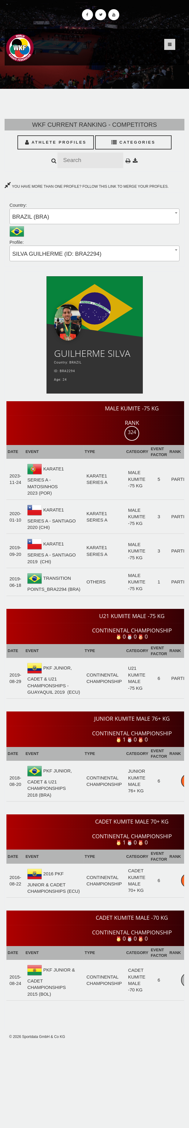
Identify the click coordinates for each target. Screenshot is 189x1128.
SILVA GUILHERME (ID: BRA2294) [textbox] (57, 254)
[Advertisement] (94, 1084)
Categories (133, 142)
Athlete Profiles (56, 142)
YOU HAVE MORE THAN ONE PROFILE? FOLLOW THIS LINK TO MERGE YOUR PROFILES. (87, 186)
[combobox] (94, 216)
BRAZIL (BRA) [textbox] (30, 216)
